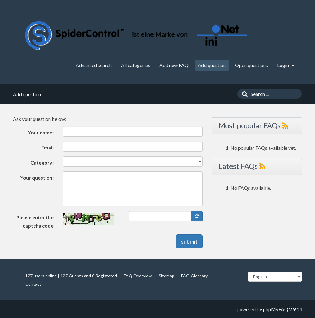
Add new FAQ (174, 65)
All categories (135, 65)
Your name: (41, 132)
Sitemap (166, 275)
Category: (42, 162)
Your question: (37, 178)
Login (285, 65)
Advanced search (94, 65)
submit (189, 241)
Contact (33, 284)
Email (47, 147)
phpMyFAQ (275, 309)
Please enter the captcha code (35, 221)
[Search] (243, 94)
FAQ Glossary (194, 275)
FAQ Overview (138, 275)
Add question (212, 65)
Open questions (251, 65)
